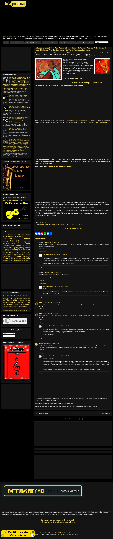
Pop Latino (23, 302)
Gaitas (12, 245)
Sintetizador (14, 252)
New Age (10, 302)
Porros (6, 306)
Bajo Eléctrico (17, 234)
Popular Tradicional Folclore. (18, 304)
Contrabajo (5, 241)
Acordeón (4, 234)
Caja (23, 236)
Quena (7, 249)
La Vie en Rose (75, 159)
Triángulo (5, 256)
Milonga (24, 298)
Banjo (4, 236)
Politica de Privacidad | (46, 532)
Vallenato (11, 310)
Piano (4, 249)
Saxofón (69, 120)
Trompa (18, 256)
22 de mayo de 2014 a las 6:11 (52, 313)
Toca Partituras (47, 254)
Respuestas (43, 251)
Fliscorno (6, 245)
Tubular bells (18, 258)
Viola (28, 258)
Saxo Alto (11, 249)
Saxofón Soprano (25, 250)
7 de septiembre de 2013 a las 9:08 (59, 286)
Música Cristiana (25, 300)
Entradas (6, 333)
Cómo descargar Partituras (67, 43)
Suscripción (82, 43)
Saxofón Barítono (15, 250)
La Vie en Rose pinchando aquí (58, 166)
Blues (8, 295)
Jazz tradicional (70, 56)
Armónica (9, 234)
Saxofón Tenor (66, 224)
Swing (28, 308)
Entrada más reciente (41, 413)
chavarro (41, 343)
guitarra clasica (21, 260)
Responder (41, 248)
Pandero (21, 247)
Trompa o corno (26, 256)
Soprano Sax (27, 252)
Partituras (54, 224)
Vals (14, 310)
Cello (10, 239)
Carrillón (4, 239)
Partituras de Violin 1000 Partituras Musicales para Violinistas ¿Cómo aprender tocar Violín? (18, 97)
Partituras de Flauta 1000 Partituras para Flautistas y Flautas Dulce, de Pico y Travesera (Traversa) (19, 108)
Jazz (75, 78)
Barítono (9, 236)
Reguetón (15, 306)
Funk (9, 297)
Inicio (6, 43)
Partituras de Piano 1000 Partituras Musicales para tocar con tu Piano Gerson (18, 130)
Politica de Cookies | (61, 532)
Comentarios (7, 336)
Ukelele (23, 258)
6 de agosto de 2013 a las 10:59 (59, 254)
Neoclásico (5, 302)
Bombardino (17, 236)
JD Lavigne (41, 302)
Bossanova (18, 295)
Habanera (13, 297)
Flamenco (5, 297)
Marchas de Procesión (12, 298)
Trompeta (78, 224)
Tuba (13, 258)
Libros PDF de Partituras (33, 43)
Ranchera (11, 306)
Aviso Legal (72, 532)
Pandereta (15, 247)
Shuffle (14, 308)
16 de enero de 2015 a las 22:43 (61, 355)
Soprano (20, 252)
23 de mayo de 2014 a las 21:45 (61, 325)
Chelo (15, 239)
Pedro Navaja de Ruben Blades (79, 120)
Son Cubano (24, 308)
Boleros (12, 295)
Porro (4, 306)
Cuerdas (13, 243)
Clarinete (41, 224)
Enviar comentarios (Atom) (76, 419)
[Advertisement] (32, 21)
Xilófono (15, 260)
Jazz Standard (22, 297)
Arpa (13, 234)
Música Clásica (12, 300)
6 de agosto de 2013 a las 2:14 (51, 242)
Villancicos (19, 310)
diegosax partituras (48, 325)
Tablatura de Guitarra (7, 254)
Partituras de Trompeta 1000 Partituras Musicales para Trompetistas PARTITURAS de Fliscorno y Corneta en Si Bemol (19, 119)
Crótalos (24, 241)
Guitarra (18, 245)
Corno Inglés (15, 241)
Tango (4, 310)
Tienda (90, 43)
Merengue (20, 298)
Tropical (7, 310)
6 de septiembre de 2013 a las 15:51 (53, 272)
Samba (11, 308)
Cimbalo (19, 239)
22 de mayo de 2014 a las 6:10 (52, 302)
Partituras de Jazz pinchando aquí (87, 82)
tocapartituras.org (8, 36)
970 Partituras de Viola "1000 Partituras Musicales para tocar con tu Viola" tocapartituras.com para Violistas (14, 199)
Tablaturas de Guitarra (17, 254)
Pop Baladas (16, 302)
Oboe (10, 247)
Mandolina (28, 245)
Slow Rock (19, 308)
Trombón (72, 224)
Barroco (4, 295)
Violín (82, 224)
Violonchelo (5, 260)
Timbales (28, 254)
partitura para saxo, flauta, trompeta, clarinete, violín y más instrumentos (68, 161)
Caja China (27, 236)
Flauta (46, 224)
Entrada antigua (105, 413)
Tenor (24, 254)
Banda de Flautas (26, 234)
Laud (23, 245)
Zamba (25, 310)
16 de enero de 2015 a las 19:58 (51, 343)
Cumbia (23, 295)
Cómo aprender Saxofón (50, 43)
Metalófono (5, 247)
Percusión (27, 247)
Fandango (28, 295)
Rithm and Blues (22, 306)
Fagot (20, 243)
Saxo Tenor (18, 249)
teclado (26, 260)
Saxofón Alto (6, 250)
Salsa (8, 308)
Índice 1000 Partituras (17, 43)
